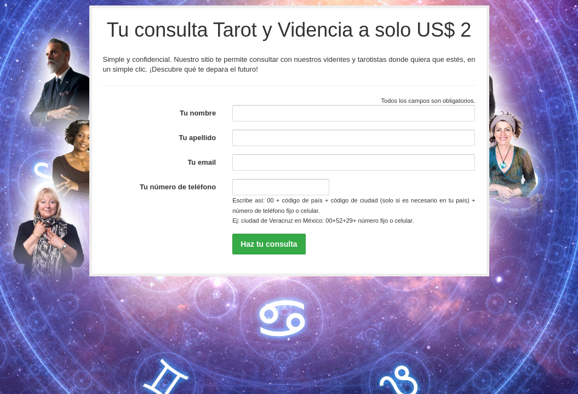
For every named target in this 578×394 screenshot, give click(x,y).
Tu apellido (197, 138)
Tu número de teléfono (178, 187)
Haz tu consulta (269, 244)
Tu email (201, 162)
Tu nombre (198, 113)
